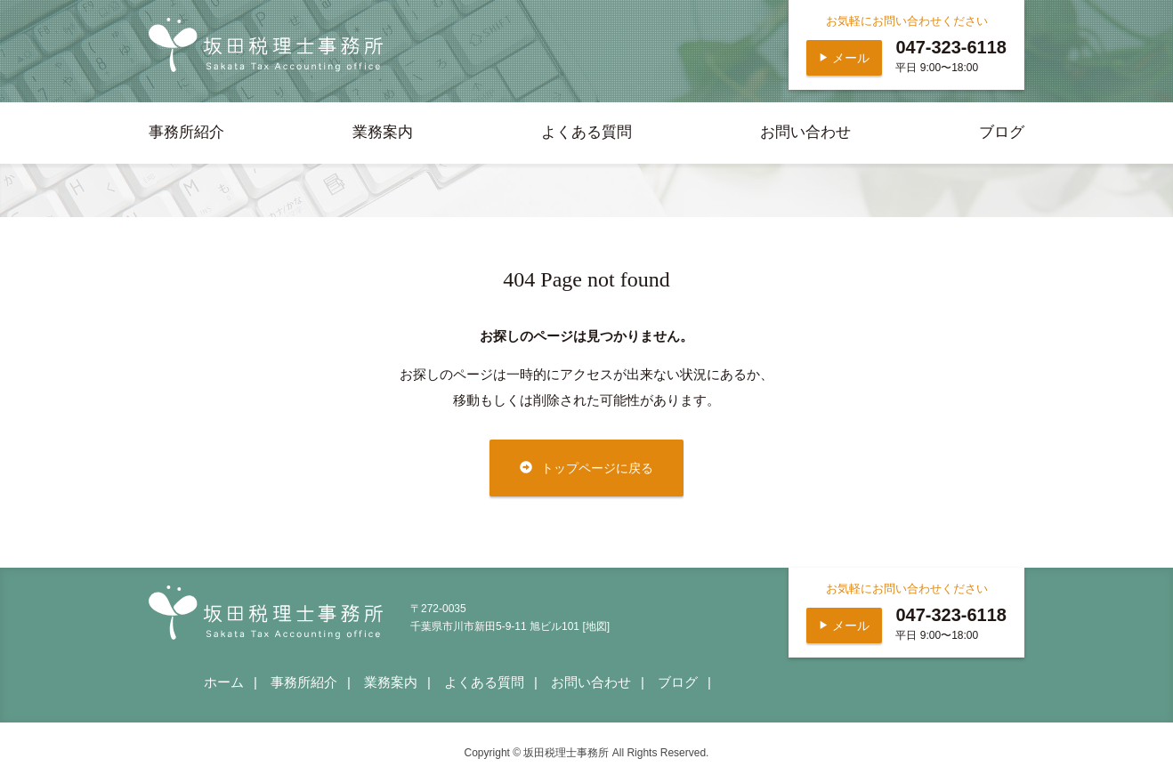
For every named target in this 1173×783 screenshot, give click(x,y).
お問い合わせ (805, 132)
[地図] (596, 626)
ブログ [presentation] (678, 682)
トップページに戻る (586, 468)
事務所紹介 (186, 132)
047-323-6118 (951, 47)
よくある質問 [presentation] (484, 682)
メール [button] (844, 58)
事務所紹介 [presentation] (304, 682)
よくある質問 (586, 132)
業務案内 (382, 132)
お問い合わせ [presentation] (591, 682)
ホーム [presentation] (224, 682)
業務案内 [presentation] (390, 682)
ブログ (1001, 132)
